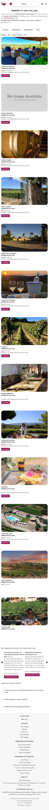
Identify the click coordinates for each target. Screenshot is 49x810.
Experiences (16, 30)
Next (47, 662)
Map (38, 30)
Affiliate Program (24, 750)
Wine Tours (24, 732)
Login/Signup (24, 760)
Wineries (24, 729)
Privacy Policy (21, 805)
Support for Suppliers (25, 752)
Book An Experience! (11, 677)
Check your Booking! (24, 762)
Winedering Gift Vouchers (24, 770)
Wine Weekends (24, 734)
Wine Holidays (24, 737)
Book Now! (5, 76)
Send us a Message (24, 780)
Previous (2, 662)
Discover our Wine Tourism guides (24, 767)
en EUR (24, 719)
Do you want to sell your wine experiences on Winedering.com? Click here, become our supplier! (24, 784)
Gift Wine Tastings (25, 773)
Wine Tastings (24, 726)
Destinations (28, 30)
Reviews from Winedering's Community (24, 765)
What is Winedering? (24, 747)
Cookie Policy (28, 805)
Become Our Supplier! (24, 744)
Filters (5, 30)
